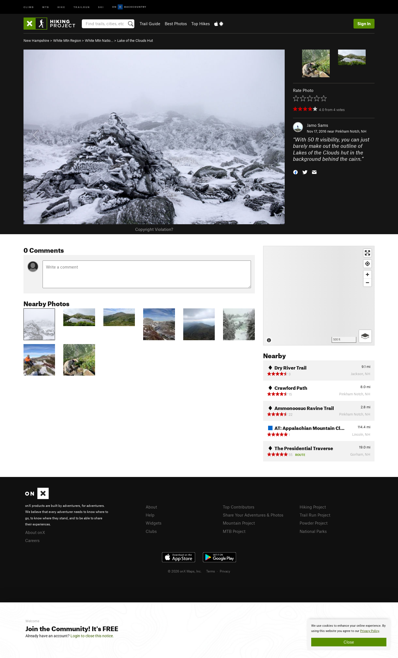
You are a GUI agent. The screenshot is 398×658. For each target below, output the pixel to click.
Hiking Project (313, 506)
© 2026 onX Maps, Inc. (184, 571)
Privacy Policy (369, 631)
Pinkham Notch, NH (350, 131)
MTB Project (234, 531)
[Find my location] (367, 264)
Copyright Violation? (154, 229)
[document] (348, 634)
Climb (28, 7)
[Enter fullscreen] (367, 253)
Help (150, 514)
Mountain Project (239, 522)
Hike (61, 7)
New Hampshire (36, 40)
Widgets (153, 522)
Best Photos (176, 23)
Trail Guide (150, 23)
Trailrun (82, 7)
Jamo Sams (317, 125)
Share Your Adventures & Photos (253, 514)
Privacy (225, 571)
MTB (45, 7)
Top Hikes (200, 23)
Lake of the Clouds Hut (135, 40)
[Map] (318, 295)
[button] (295, 172)
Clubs (151, 531)
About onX (35, 532)
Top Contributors (238, 506)
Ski (101, 7)
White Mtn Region (67, 40)
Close (349, 641)
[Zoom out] (367, 282)
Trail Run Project (315, 514)
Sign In (364, 23)
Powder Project (314, 522)
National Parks (313, 531)
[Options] (365, 336)
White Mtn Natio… (99, 40)
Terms (210, 571)
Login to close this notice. (92, 636)
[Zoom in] (367, 274)
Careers (32, 540)
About (151, 506)
